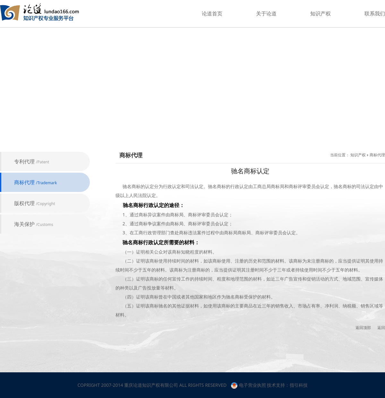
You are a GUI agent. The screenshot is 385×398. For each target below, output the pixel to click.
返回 (381, 327)
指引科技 (299, 385)
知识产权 (320, 13)
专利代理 (31, 161)
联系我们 (374, 13)
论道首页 (212, 13)
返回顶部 (363, 327)
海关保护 (33, 224)
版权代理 (34, 203)
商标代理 (35, 182)
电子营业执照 (248, 385)
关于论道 (266, 13)
